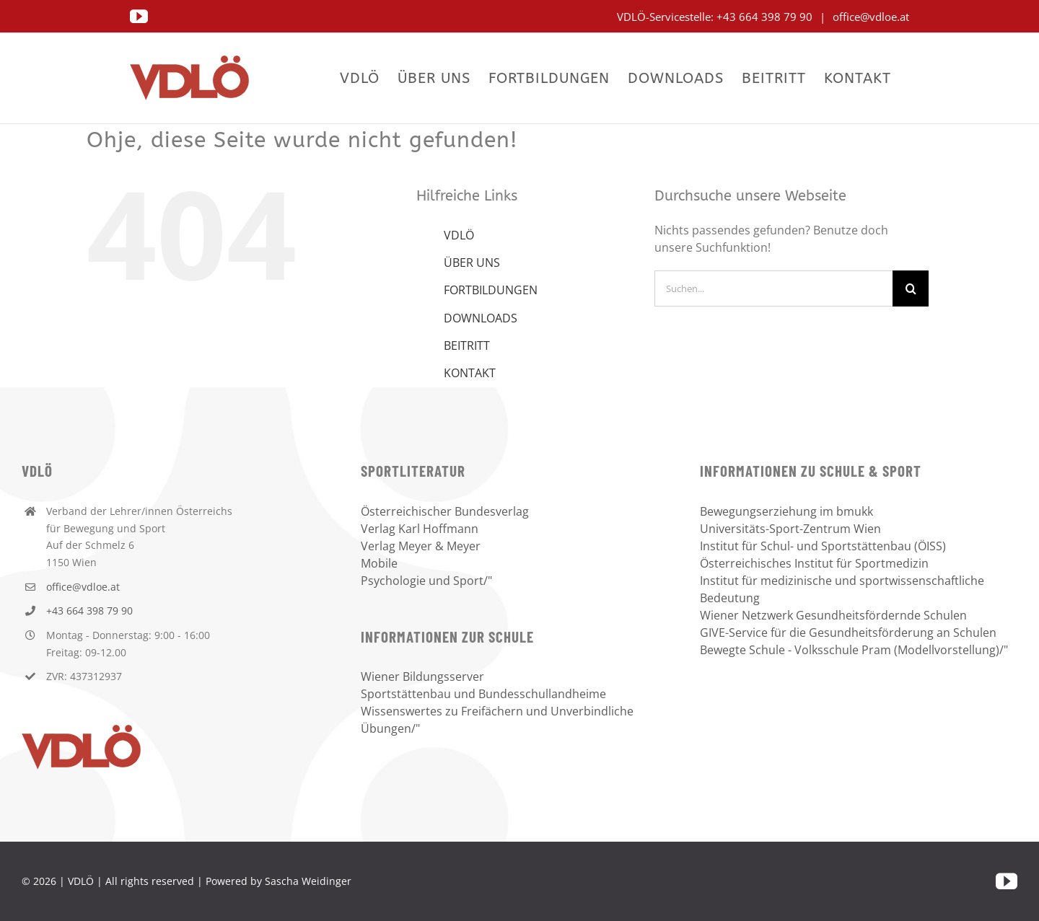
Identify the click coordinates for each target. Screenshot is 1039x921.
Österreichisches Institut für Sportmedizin (814, 563)
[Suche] (911, 288)
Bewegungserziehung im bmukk (786, 511)
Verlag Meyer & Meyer (421, 546)
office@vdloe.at (869, 16)
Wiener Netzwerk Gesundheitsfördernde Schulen (833, 615)
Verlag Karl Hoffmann (419, 529)
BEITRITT (467, 345)
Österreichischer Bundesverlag (445, 511)
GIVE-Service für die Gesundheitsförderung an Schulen (848, 632)
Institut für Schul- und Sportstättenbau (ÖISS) (823, 546)
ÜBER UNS (472, 262)
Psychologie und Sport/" (426, 581)
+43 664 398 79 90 (765, 16)
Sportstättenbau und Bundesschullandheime (483, 694)
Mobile (379, 563)
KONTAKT (470, 373)
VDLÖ (459, 235)
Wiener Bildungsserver (422, 676)
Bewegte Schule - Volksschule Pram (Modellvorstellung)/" (854, 650)
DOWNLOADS (480, 318)
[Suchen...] (773, 288)
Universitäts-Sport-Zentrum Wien (790, 529)
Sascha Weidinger (308, 881)
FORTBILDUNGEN (491, 290)
